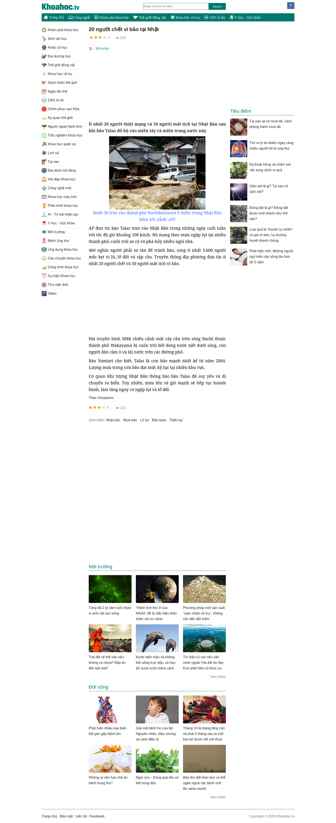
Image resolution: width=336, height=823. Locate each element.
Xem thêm (218, 676)
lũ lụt (144, 419)
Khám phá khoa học (111, 17)
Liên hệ (81, 816)
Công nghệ (79, 17)
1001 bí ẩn (214, 17)
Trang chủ (54, 17)
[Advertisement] (157, 86)
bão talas (159, 419)
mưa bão (130, 419)
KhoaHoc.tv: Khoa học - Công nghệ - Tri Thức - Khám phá (65, 6)
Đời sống (102, 48)
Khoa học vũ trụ (185, 17)
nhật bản (113, 419)
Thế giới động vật (149, 17)
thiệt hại (176, 419)
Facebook (97, 816)
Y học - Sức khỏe (245, 17)
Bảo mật (66, 816)
